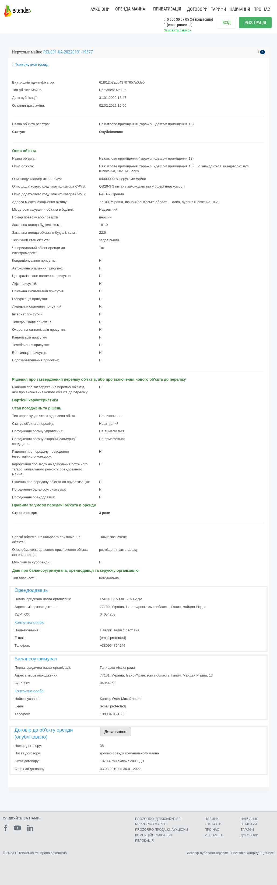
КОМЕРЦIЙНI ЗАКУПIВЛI (154, 835)
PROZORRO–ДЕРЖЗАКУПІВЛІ (158, 819)
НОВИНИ (212, 819)
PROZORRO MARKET (151, 824)
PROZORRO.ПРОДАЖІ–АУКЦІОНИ (161, 830)
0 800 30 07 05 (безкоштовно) (188, 19)
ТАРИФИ (218, 9)
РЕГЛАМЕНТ (214, 835)
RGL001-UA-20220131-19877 (68, 52)
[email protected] (113, 638)
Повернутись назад (30, 64)
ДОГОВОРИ (197, 9)
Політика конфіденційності (252, 853)
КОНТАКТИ (213, 824)
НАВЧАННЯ (240, 9)
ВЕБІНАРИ (249, 824)
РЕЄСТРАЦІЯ (255, 22)
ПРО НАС (262, 9)
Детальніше (115, 731)
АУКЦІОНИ (100, 9)
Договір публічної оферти (207, 853)
